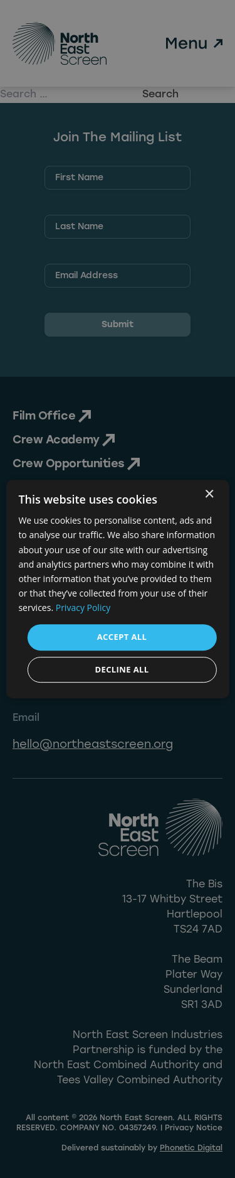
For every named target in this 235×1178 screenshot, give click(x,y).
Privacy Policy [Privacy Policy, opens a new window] (83, 607)
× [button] (209, 494)
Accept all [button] (122, 636)
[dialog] (117, 589)
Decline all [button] (122, 669)
